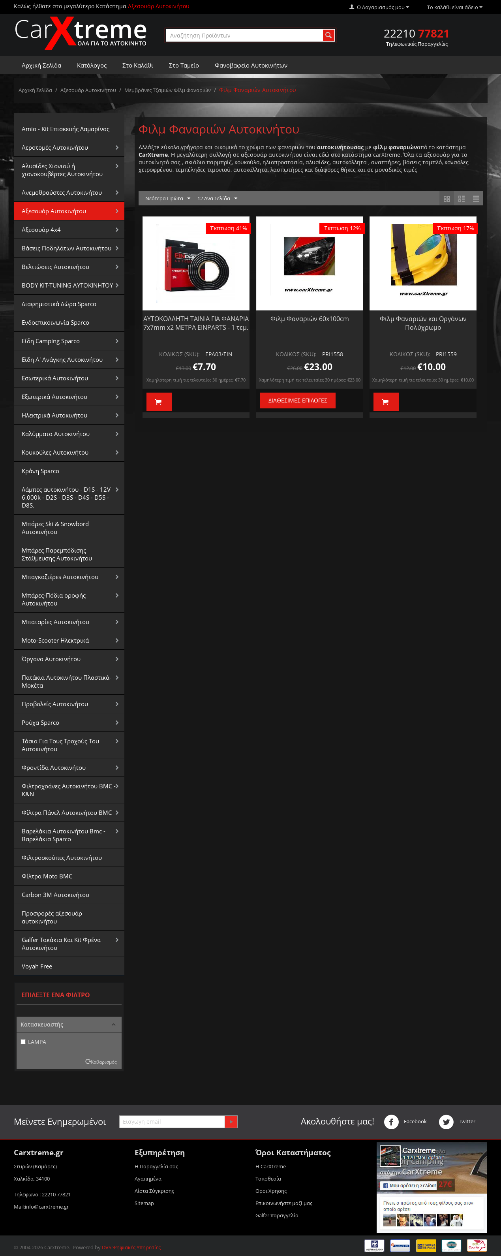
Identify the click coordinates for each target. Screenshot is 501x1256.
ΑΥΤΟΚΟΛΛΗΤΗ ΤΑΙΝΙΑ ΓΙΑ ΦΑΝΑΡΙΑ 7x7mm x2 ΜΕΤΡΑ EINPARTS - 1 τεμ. (196, 323)
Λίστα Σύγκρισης (154, 1190)
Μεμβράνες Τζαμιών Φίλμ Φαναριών (167, 90)
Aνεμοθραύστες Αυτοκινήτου (62, 192)
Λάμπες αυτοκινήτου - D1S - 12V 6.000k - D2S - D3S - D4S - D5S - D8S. (66, 497)
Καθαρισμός (104, 1062)
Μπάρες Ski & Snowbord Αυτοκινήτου (55, 528)
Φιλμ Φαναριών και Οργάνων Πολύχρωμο (423, 323)
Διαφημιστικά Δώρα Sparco (59, 304)
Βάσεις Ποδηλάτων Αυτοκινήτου (66, 248)
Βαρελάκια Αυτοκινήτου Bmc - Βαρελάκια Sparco (63, 835)
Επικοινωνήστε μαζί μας (283, 1203)
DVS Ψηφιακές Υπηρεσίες (131, 1247)
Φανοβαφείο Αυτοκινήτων (251, 65)
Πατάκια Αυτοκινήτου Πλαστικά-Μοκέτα (66, 681)
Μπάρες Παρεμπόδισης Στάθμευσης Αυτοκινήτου (57, 554)
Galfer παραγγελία (276, 1215)
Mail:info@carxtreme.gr (41, 1206)
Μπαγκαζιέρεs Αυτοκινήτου (60, 577)
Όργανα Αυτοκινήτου (51, 659)
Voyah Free (37, 966)
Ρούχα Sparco (40, 722)
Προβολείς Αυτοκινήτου (55, 704)
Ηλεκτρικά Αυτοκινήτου (54, 415)
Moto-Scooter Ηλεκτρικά (55, 640)
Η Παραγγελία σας (156, 1166)
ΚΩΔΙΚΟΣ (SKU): (179, 354)
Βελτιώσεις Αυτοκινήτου (55, 267)
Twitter (457, 1122)
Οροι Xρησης (271, 1190)
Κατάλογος (92, 65)
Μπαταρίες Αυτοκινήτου (55, 622)
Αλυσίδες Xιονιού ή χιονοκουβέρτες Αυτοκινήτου (62, 170)
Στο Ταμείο (184, 65)
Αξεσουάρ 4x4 (41, 229)
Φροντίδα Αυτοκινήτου (54, 767)
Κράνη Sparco (40, 471)
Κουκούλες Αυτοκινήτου (55, 452)
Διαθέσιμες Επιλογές (297, 400)
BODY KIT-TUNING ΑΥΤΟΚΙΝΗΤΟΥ (67, 285)
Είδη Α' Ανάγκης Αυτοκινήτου (62, 359)
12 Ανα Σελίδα (217, 199)
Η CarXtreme (270, 1166)
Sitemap (144, 1203)
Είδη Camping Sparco (51, 341)
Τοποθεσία (268, 1178)
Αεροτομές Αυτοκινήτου (55, 147)
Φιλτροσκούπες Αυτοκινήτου (62, 857)
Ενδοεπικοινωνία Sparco (55, 322)
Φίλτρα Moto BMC (47, 876)
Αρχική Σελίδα (41, 65)
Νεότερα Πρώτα (167, 199)
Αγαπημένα (148, 1178)
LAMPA (33, 1041)
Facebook (405, 1122)
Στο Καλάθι (137, 65)
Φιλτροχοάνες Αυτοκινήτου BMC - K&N (69, 790)
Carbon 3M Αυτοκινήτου (55, 895)
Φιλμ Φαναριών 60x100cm (309, 318)
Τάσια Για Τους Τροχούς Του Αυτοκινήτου (60, 745)
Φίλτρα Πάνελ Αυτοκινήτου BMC (67, 812)
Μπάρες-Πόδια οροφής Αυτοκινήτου (54, 599)
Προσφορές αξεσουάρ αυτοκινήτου (52, 917)
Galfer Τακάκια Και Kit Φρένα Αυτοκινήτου (61, 943)
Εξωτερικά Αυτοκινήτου (54, 396)
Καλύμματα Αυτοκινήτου (56, 434)
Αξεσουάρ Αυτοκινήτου (88, 90)
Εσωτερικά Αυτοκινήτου (55, 378)
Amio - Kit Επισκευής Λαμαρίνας (65, 129)
